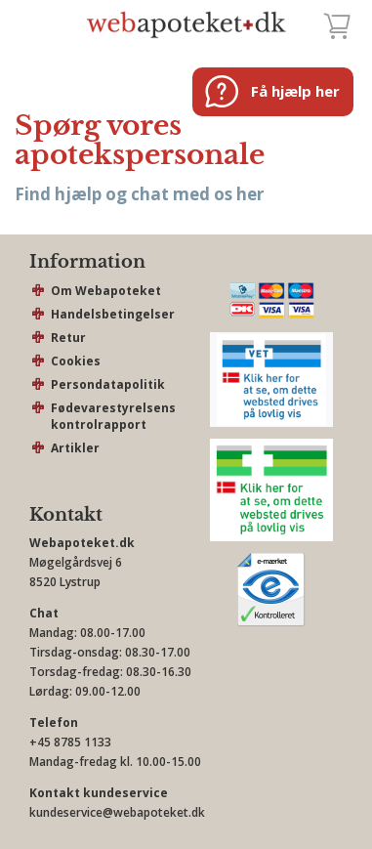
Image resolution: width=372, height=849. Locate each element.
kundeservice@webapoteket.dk (117, 812)
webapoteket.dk (186, 24)
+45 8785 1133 (70, 742)
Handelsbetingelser (113, 314)
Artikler (75, 448)
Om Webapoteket (106, 290)
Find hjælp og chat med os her (139, 194)
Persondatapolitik (108, 384)
